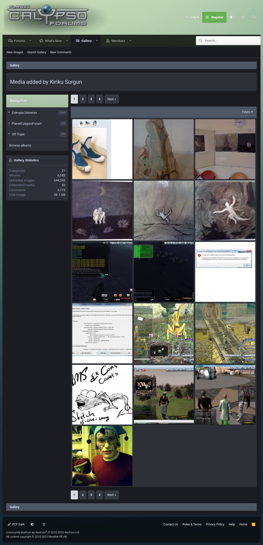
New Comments (61, 52)
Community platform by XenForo (43, 532)
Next (111, 99)
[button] (31, 41)
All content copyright (36, 536)
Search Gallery (36, 52)
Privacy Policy (215, 524)
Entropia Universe (24, 113)
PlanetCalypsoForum (26, 124)
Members (119, 41)
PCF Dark (16, 524)
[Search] (253, 17)
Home (243, 524)
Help (232, 524)
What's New (54, 41)
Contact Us (170, 524)
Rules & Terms (192, 524)
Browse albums (20, 145)
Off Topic (18, 134)
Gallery (88, 41)
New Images (15, 52)
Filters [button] (246, 112)
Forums (20, 41)
